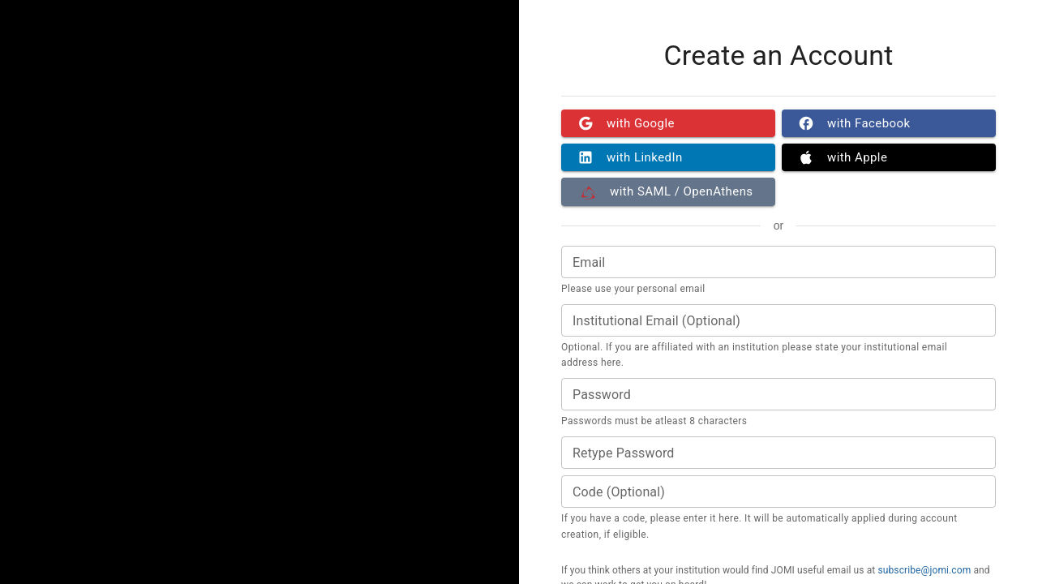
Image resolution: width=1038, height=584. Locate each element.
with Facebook (889, 123)
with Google (668, 123)
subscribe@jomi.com (924, 570)
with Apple (889, 157)
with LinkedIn (668, 157)
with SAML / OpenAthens (668, 191)
